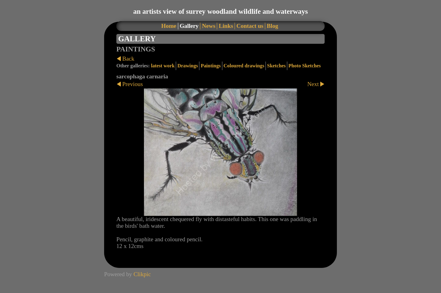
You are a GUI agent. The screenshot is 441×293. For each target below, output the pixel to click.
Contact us (249, 26)
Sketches (276, 66)
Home (168, 26)
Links (226, 26)
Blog (272, 26)
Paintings (211, 66)
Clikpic (142, 274)
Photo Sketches (304, 66)
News (208, 26)
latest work (163, 66)
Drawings (187, 66)
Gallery (189, 26)
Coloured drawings (244, 66)
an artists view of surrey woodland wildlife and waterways (220, 11)
